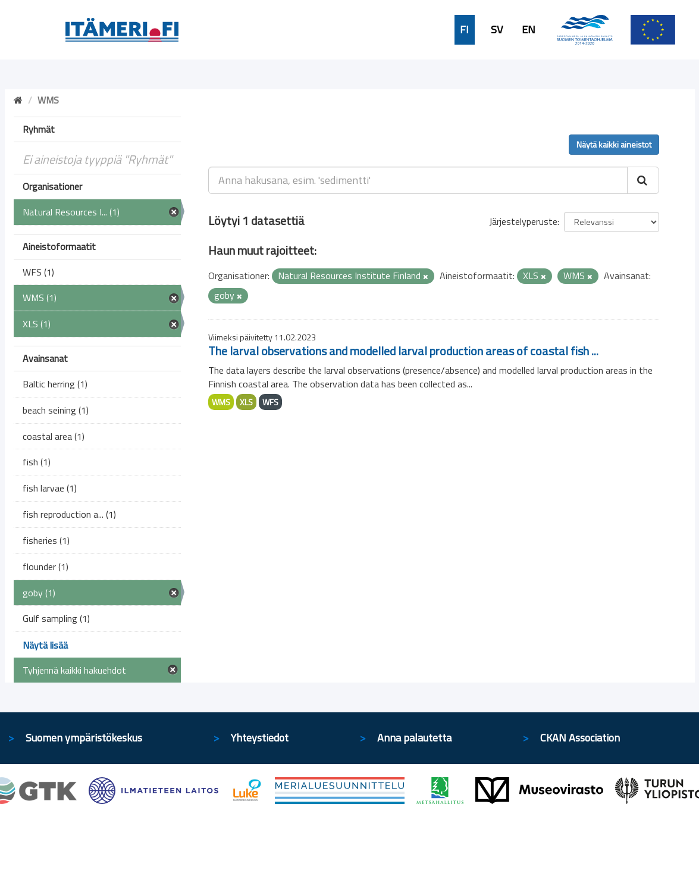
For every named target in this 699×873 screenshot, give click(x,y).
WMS (221, 402)
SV (497, 29)
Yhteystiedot (260, 738)
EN (528, 29)
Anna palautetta (414, 738)
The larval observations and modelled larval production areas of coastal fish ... (403, 351)
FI (464, 29)
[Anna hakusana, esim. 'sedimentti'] (418, 180)
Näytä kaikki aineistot (613, 144)
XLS (246, 402)
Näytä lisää (45, 645)
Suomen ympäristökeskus (84, 738)
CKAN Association (580, 738)
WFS (270, 402)
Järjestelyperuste (523, 221)
